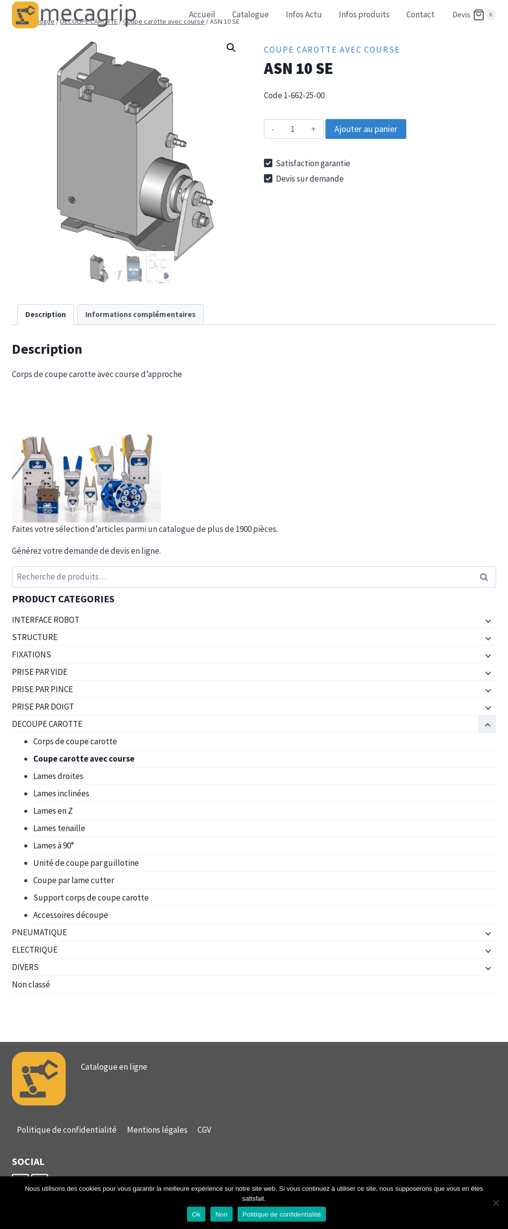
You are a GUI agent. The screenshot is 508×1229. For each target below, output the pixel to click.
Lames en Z (53, 810)
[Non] (496, 1203)
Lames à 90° (53, 845)
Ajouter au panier (365, 128)
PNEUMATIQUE (39, 932)
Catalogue (250, 14)
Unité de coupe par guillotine (86, 862)
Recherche (486, 576)
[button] (231, 48)
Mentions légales (157, 1129)
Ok (196, 1214)
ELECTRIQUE (35, 949)
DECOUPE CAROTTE (47, 723)
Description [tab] (45, 314)
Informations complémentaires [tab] (140, 314)
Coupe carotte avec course (332, 49)
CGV (204, 1129)
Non (221, 1214)
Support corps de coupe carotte (91, 897)
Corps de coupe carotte (75, 741)
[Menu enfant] (487, 620)
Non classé (31, 984)
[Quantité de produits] (292, 129)
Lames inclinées (61, 793)
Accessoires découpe (70, 914)
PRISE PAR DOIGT (43, 706)
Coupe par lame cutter (73, 880)
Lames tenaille (59, 828)
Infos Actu (304, 14)
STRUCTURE (35, 637)
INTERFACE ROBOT (45, 619)
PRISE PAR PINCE (42, 689)
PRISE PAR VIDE (39, 671)
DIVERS (25, 967)
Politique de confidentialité (67, 1129)
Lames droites (58, 776)
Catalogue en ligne (114, 1066)
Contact (420, 14)
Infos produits (364, 14)
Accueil (202, 14)
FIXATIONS (31, 654)
